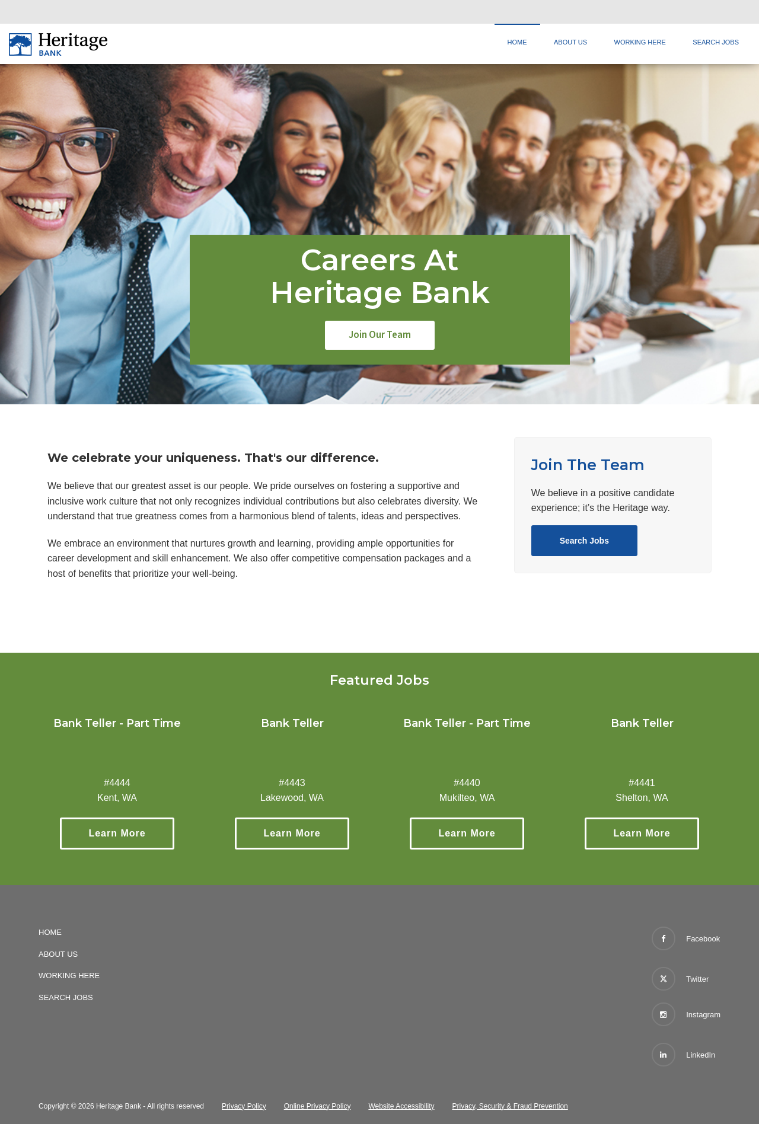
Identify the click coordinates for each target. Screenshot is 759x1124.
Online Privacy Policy (317, 1106)
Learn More (131, 833)
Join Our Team (380, 335)
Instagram (686, 1014)
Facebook (686, 938)
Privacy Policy (244, 1106)
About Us (570, 42)
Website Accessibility (401, 1106)
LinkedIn (684, 1054)
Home (517, 42)
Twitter (680, 976)
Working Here (640, 42)
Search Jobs (716, 42)
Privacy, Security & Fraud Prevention (510, 1106)
